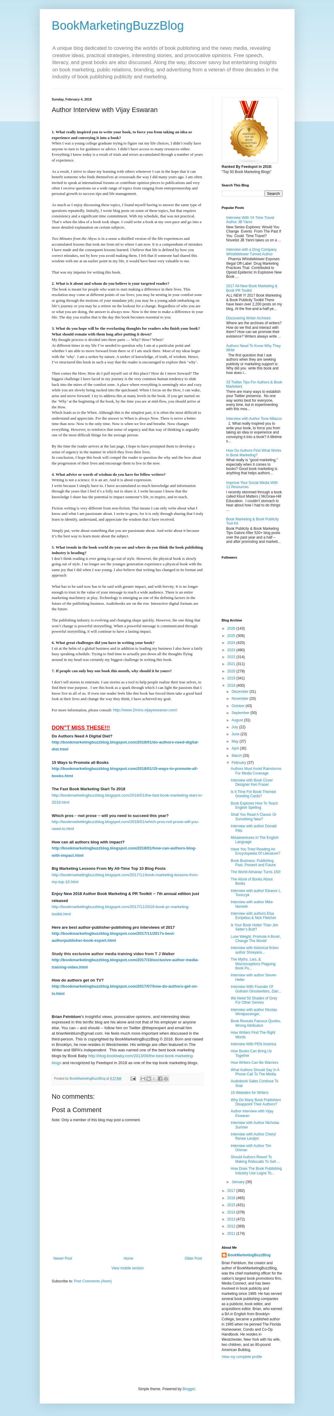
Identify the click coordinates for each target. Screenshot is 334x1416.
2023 (231, 650)
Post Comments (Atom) (93, 1281)
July (235, 727)
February (239, 763)
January (238, 1182)
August (237, 720)
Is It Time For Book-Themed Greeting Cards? (253, 794)
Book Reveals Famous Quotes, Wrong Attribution (256, 1023)
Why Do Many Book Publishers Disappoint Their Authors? (256, 1102)
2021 (231, 664)
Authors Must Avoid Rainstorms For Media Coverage (256, 771)
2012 (231, 1226)
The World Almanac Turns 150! (256, 872)
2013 (231, 1219)
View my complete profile (242, 1357)
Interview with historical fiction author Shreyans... (254, 950)
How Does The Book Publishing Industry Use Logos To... (256, 1170)
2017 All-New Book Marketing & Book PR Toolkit (252, 288)
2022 (231, 657)
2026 (231, 628)
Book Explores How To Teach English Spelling (254, 805)
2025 (231, 636)
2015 (231, 1205)
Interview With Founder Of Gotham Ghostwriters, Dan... (256, 989)
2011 (231, 1233)
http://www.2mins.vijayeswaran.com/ (145, 710)
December (240, 691)
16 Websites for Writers (249, 1093)
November (240, 698)
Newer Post (62, 1258)
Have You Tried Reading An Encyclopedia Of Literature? (255, 851)
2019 (231, 678)
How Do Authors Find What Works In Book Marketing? (254, 452)
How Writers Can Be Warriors (254, 1062)
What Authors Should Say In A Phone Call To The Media (255, 1072)
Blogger (189, 1389)
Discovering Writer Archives (248, 318)
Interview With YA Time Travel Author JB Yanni (250, 220)
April (235, 748)
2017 (231, 1191)
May (235, 741)
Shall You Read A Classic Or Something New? (253, 816)
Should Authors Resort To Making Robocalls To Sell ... (255, 1159)
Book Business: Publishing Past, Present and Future (253, 863)
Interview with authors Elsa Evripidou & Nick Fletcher (253, 915)
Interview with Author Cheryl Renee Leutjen (253, 1136)
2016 (231, 1198)
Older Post (193, 1258)
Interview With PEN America (253, 1044)
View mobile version (127, 1268)
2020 (231, 671)
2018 (231, 685)
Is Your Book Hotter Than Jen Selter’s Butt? (254, 927)
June (235, 734)
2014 (231, 1212)
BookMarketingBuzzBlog (118, 25)
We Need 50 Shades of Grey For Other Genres (254, 1000)
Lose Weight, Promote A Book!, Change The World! (256, 938)
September (240, 713)
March (237, 756)
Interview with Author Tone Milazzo (254, 419)
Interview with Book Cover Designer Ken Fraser (252, 782)
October (238, 706)
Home (128, 1258)
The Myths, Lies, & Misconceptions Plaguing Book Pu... (253, 963)
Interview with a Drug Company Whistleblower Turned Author (251, 251)
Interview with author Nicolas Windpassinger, (254, 1012)
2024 (231, 643)
